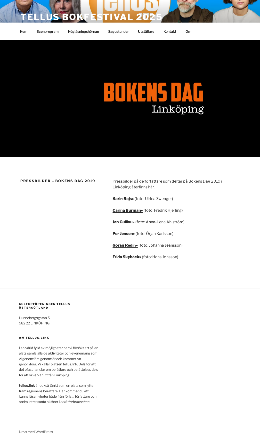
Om (188, 31)
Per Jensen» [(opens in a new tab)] (124, 233)
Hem (23, 31)
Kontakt (169, 31)
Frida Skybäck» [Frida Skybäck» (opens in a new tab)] (127, 257)
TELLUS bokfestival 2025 (91, 17)
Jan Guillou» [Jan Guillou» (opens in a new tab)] (124, 222)
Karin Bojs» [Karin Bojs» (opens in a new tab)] (123, 198)
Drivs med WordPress (36, 432)
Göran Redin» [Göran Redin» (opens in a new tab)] (125, 245)
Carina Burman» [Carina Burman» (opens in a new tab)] (128, 210)
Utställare (146, 31)
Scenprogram (48, 31)
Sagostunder (118, 31)
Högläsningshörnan (83, 31)
